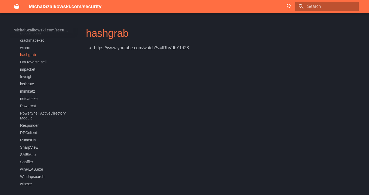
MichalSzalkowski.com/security (42, 30)
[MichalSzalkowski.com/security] (16, 6)
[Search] (327, 6)
